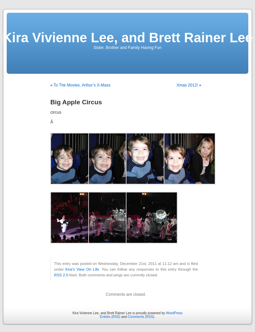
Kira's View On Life (82, 269)
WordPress (174, 313)
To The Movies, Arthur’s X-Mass (82, 85)
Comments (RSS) (141, 317)
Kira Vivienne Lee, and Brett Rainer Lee (127, 37)
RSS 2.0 (61, 275)
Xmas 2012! (187, 85)
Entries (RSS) (110, 317)
